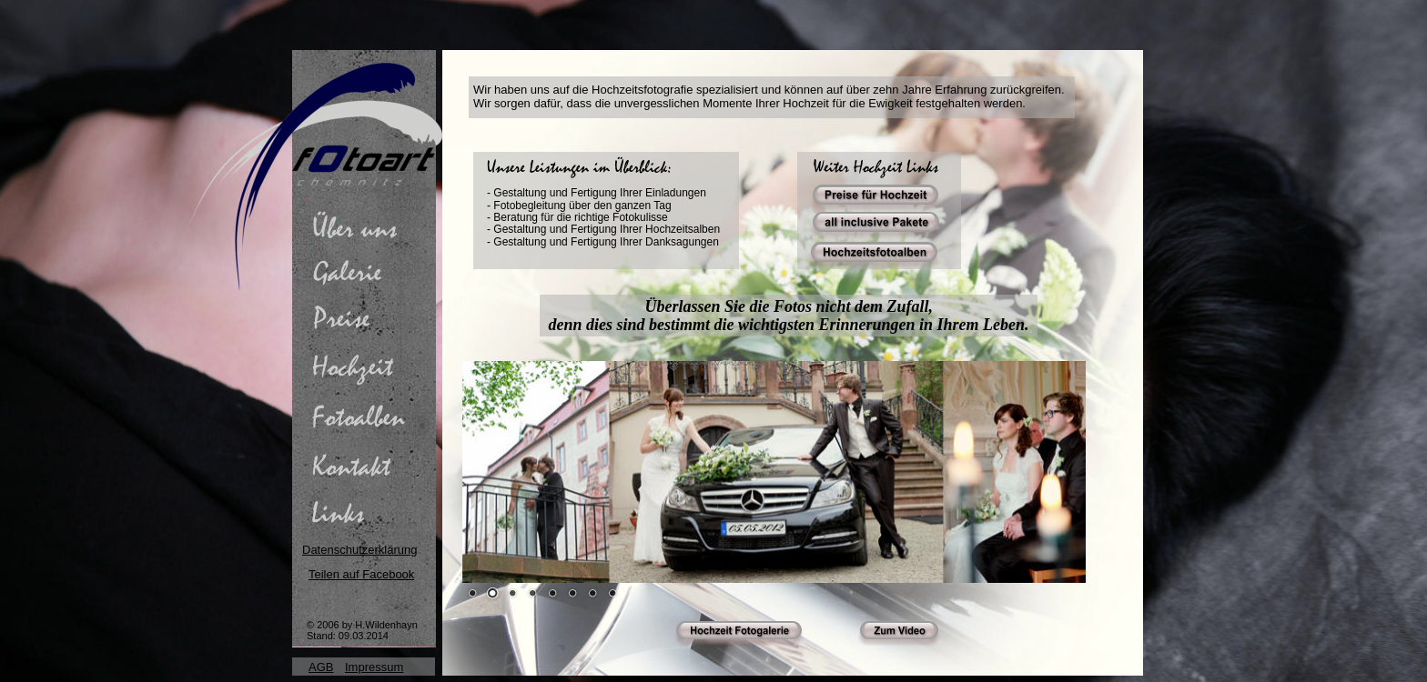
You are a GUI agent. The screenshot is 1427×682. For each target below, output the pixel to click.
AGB (321, 667)
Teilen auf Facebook (361, 574)
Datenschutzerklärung (359, 550)
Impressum (374, 667)
